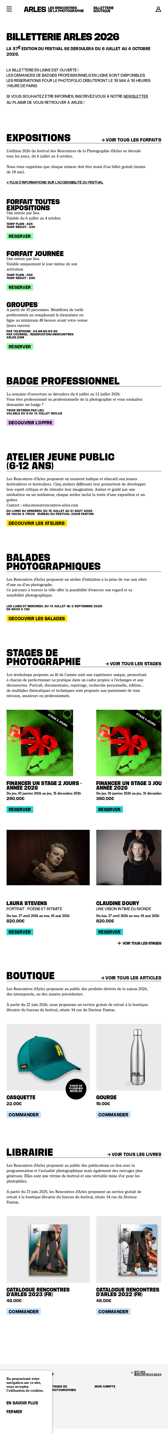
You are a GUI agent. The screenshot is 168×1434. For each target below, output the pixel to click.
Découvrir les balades (37, 618)
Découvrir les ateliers (37, 523)
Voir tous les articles (131, 977)
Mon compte (105, 1386)
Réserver (20, 236)
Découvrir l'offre (30, 422)
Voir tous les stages (133, 663)
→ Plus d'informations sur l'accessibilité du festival (55, 182)
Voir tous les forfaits (131, 140)
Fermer (14, 1412)
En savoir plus (22, 1403)
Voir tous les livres (134, 1154)
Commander (24, 1114)
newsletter (136, 96)
